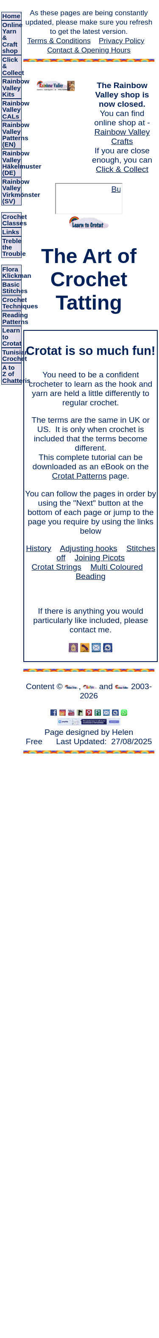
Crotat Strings (56, 566)
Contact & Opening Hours (89, 50)
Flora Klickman (16, 272)
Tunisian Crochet (15, 355)
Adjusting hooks (88, 548)
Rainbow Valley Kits (15, 88)
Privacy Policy (121, 40)
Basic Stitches (15, 287)
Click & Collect (122, 169)
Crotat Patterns (79, 475)
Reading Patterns (15, 318)
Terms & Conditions (59, 40)
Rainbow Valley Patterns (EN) (15, 134)
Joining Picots (100, 557)
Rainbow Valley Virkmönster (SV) (21, 191)
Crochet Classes (14, 220)
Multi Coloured (116, 566)
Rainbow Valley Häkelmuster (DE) (21, 163)
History (38, 548)
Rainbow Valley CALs (15, 110)
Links (10, 231)
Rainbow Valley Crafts (122, 136)
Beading (90, 576)
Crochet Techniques (20, 303)
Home (11, 15)
